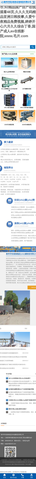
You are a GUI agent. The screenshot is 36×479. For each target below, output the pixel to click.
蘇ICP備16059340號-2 (18, 470)
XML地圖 (28, 470)
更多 (3, 328)
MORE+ (32, 54)
